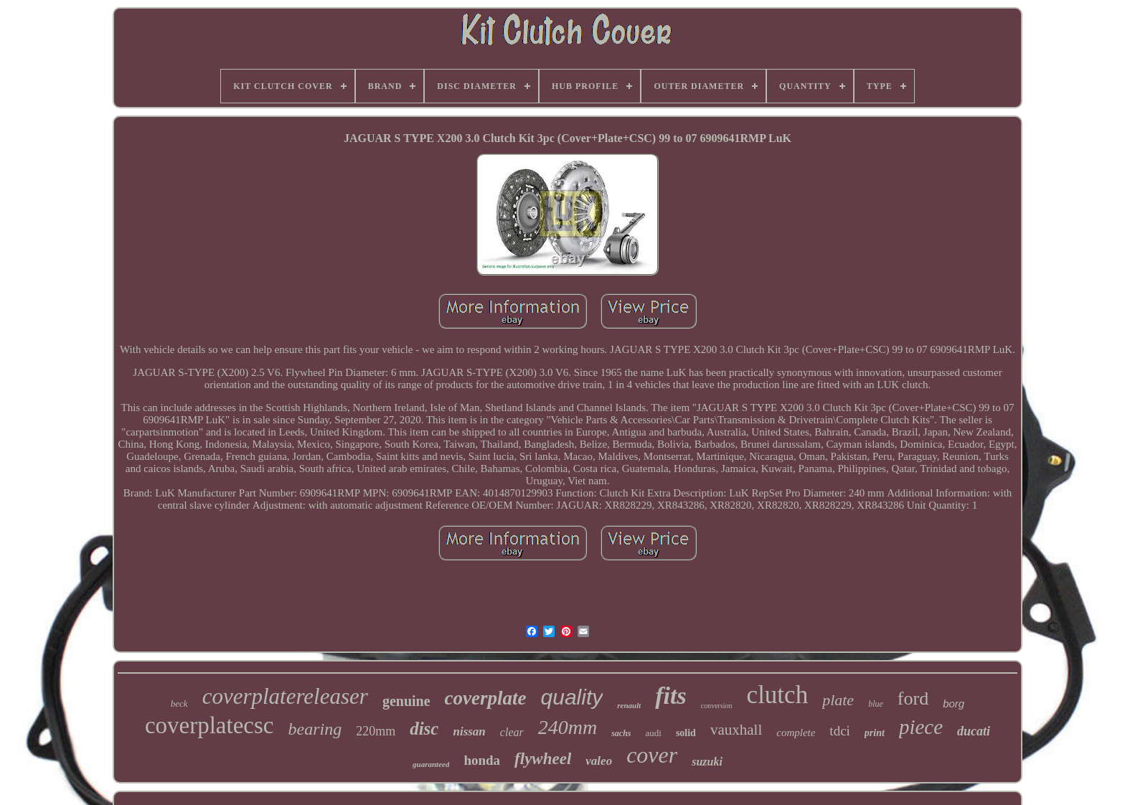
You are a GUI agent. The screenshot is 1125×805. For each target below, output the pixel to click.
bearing (315, 729)
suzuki (707, 761)
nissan (469, 731)
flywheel (542, 759)
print (875, 733)
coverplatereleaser (285, 696)
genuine (406, 701)
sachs (621, 733)
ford (913, 698)
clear (512, 732)
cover (651, 755)
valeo (598, 761)
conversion (717, 706)
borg (953, 703)
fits (670, 695)
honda (481, 760)
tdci (839, 730)
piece (921, 726)
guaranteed (431, 764)
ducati (973, 731)
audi (654, 733)
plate (838, 700)
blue (875, 704)
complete (795, 732)
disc (424, 728)
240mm (567, 727)
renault (629, 705)
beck (179, 703)
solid (686, 733)
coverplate (486, 698)
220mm (375, 731)
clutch (778, 695)
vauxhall (736, 729)
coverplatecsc (209, 725)
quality (572, 697)
